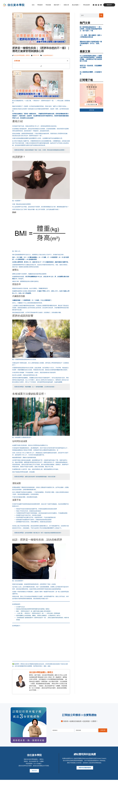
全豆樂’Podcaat (20, 609)
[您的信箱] (86, 730)
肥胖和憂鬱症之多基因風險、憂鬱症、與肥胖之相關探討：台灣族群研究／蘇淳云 (39, 617)
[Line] (98, 5)
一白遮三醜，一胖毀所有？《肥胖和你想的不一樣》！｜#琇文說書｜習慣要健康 (39, 615)
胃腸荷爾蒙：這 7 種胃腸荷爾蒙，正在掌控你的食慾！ (41, 389)
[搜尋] (101, 15)
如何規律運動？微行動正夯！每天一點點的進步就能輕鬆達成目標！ (44, 535)
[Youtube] (101, 5)
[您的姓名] (62, 730)
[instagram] (96, 5)
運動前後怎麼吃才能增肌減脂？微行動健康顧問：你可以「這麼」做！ (91, 43)
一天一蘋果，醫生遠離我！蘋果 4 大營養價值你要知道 (91, 36)
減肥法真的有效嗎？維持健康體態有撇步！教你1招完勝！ (42, 479)
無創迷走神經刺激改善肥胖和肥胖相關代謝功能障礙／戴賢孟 (34, 611)
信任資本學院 (16, 5)
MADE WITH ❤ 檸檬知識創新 (101, 782)
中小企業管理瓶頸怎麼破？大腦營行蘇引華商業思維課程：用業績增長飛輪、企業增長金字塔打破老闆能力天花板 (91, 58)
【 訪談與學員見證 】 (48, 55)
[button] (61, 5)
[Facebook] (93, 5)
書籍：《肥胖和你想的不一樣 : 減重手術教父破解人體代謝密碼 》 (35, 613)
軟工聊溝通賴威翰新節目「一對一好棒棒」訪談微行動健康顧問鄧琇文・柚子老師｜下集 (91, 28)
